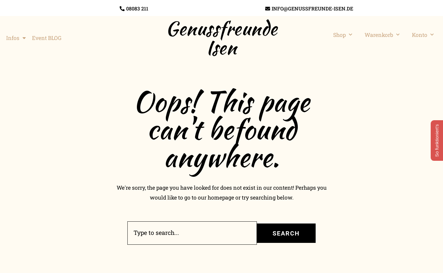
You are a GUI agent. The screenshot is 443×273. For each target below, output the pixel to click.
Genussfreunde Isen (221, 37)
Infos (16, 38)
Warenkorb (382, 35)
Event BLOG (47, 38)
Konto (423, 35)
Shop (342, 35)
